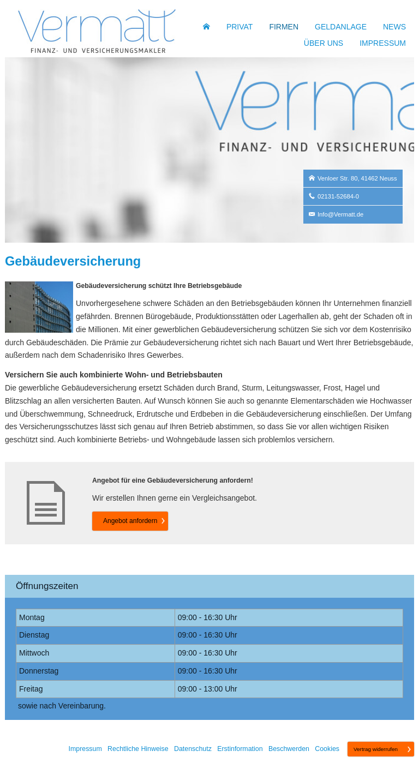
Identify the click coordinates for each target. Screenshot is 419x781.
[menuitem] (206, 27)
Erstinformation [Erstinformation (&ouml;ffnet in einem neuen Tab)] (239, 749)
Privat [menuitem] (239, 27)
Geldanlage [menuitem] (341, 27)
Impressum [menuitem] (383, 43)
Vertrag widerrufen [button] (376, 749)
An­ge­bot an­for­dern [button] (130, 521)
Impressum (85, 749)
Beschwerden (288, 749)
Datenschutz (193, 749)
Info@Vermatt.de (340, 214)
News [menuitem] (394, 27)
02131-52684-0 (338, 196)
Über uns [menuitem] (323, 43)
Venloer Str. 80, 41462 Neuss (357, 178)
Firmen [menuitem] (283, 27)
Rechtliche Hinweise (138, 749)
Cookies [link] (327, 749)
